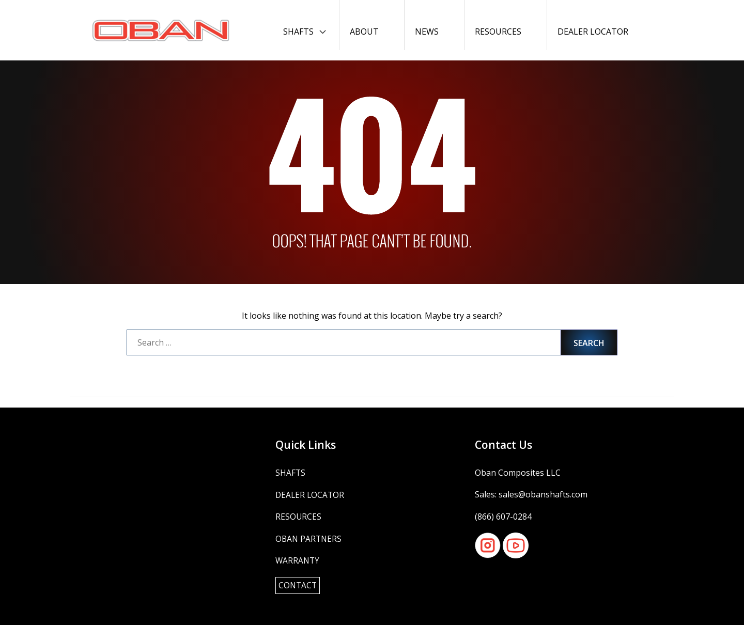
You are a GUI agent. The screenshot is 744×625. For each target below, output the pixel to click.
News (427, 31)
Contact (298, 585)
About (364, 31)
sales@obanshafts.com (543, 494)
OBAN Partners (309, 538)
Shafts (298, 31)
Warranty (298, 560)
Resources (498, 31)
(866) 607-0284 (503, 516)
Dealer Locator (592, 31)
